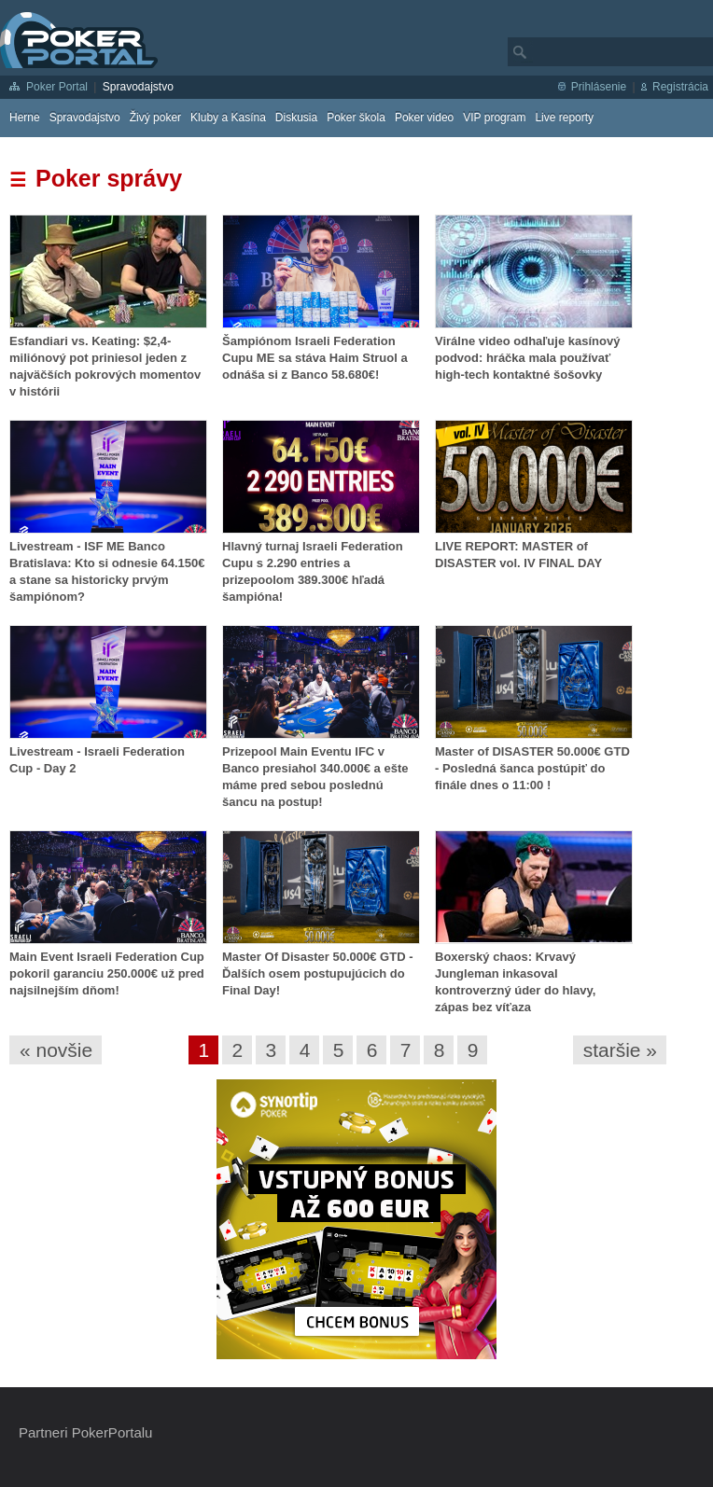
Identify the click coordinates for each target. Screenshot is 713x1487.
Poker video (424, 117)
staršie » (620, 1050)
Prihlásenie (598, 86)
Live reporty (564, 117)
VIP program (494, 117)
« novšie (56, 1050)
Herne (24, 117)
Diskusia (296, 117)
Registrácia (680, 86)
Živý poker (155, 117)
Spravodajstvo (138, 86)
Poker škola (356, 117)
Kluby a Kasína (228, 117)
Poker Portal (57, 86)
